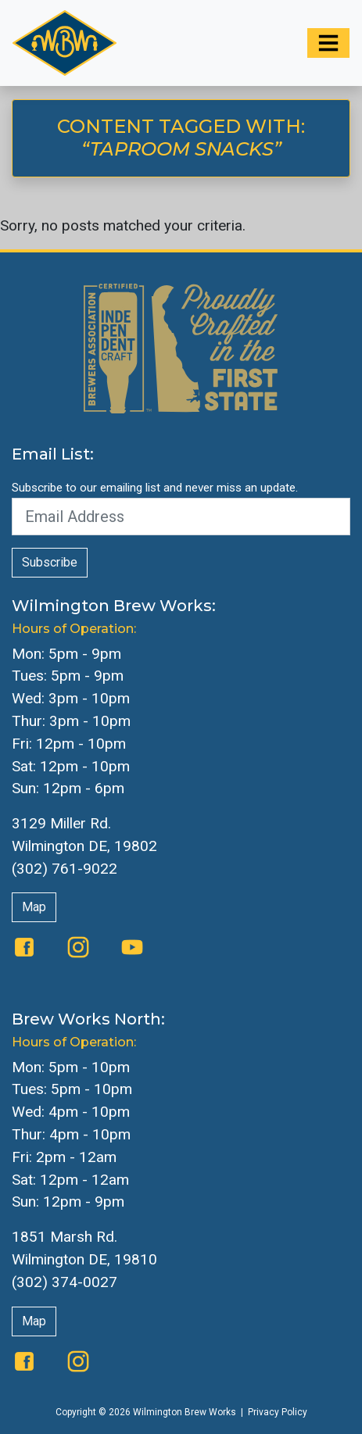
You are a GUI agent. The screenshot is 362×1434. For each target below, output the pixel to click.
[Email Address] (181, 516)
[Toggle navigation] (328, 43)
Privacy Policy (277, 1412)
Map (34, 906)
